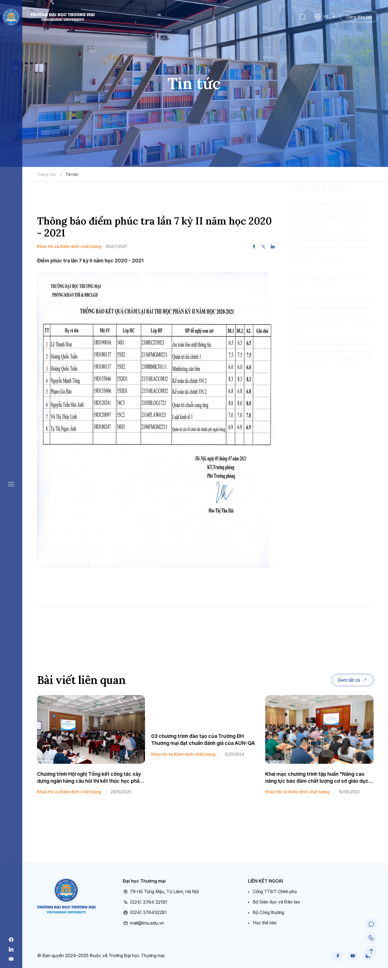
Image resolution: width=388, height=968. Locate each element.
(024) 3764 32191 (145, 902)
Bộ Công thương (269, 912)
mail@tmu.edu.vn (143, 923)
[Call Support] (371, 938)
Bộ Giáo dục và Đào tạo (277, 902)
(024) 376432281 (145, 912)
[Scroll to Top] (371, 951)
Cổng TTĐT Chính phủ (275, 891)
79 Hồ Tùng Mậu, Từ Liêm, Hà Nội (161, 891)
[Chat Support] (371, 924)
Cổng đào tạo (359, 16)
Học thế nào (265, 922)
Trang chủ (46, 174)
